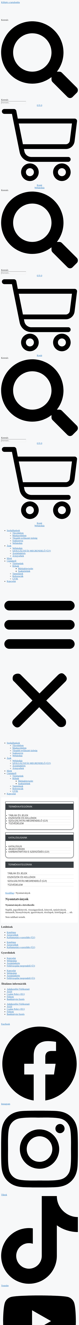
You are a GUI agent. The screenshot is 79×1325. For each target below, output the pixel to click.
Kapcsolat (11, 581)
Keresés (4, 20)
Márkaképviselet (25, 568)
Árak (9, 546)
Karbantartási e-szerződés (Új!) (28, 852)
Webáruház (17, 543)
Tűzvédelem (18, 533)
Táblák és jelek (18, 815)
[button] (39, 662)
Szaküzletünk (24, 571)
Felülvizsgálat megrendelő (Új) (21, 966)
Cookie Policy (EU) (16, 994)
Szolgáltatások (13, 530)
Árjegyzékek (18, 556)
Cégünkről (11, 561)
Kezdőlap (9, 893)
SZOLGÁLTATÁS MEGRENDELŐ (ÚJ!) (31, 551)
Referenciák (17, 576)
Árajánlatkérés (19, 553)
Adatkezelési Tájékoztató (18, 989)
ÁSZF (9, 991)
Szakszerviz (17, 540)
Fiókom (10, 996)
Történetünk (17, 563)
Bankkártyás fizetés (16, 999)
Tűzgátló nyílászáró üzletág (24, 538)
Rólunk (15, 566)
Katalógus (15, 846)
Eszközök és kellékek (22, 818)
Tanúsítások (17, 573)
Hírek (9, 558)
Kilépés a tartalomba (10, 2)
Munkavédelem (19, 535)
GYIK (15, 579)
